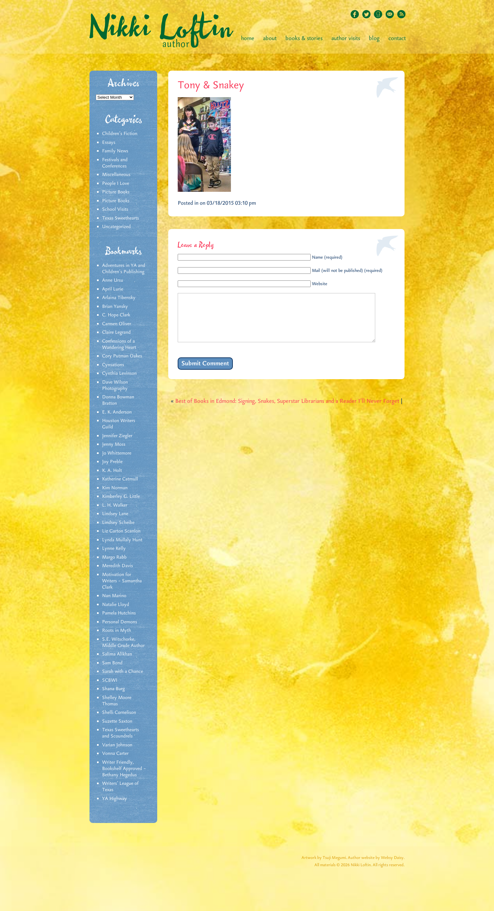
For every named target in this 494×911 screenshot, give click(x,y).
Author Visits (345, 38)
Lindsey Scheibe (118, 523)
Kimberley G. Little (121, 496)
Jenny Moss (113, 444)
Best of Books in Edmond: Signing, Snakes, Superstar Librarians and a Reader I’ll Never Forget (287, 410)
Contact (397, 38)
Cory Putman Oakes (122, 356)
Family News (115, 151)
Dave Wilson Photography (115, 385)
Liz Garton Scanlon (121, 531)
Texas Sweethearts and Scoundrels (120, 733)
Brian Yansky (115, 306)
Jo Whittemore (116, 453)
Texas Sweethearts (120, 218)
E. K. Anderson (117, 412)
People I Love (115, 183)
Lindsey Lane (115, 514)
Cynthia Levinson (119, 373)
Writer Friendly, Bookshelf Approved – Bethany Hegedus (124, 768)
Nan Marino (114, 596)
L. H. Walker (114, 505)
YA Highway (114, 799)
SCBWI (109, 680)
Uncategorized (116, 227)
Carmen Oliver (116, 324)
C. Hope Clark (116, 315)
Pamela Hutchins (119, 613)
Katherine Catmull (120, 479)
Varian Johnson (117, 745)
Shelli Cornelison (119, 712)
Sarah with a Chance (122, 671)
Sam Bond (112, 663)
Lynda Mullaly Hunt (122, 540)
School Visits (115, 209)
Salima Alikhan (117, 654)
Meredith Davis (117, 566)
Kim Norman (115, 488)
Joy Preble (112, 462)
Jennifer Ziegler (117, 436)
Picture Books (115, 192)
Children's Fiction (119, 134)
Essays (108, 142)
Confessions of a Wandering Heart (119, 344)
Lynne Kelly (114, 548)
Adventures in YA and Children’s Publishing (123, 268)
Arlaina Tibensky (118, 298)
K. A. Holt (112, 470)
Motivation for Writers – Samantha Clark (122, 581)
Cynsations (113, 365)
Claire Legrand (116, 332)
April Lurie (112, 289)
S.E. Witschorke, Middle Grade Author (123, 642)
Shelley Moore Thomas (116, 701)
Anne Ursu (112, 280)
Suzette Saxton (117, 721)
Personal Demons (119, 622)
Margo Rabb (114, 557)
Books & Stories (304, 38)
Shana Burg (113, 689)
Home (247, 38)
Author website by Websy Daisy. (376, 858)
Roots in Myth (116, 630)
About (270, 38)
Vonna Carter (115, 753)
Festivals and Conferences (115, 163)
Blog (374, 38)
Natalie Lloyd (115, 605)
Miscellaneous (116, 175)
